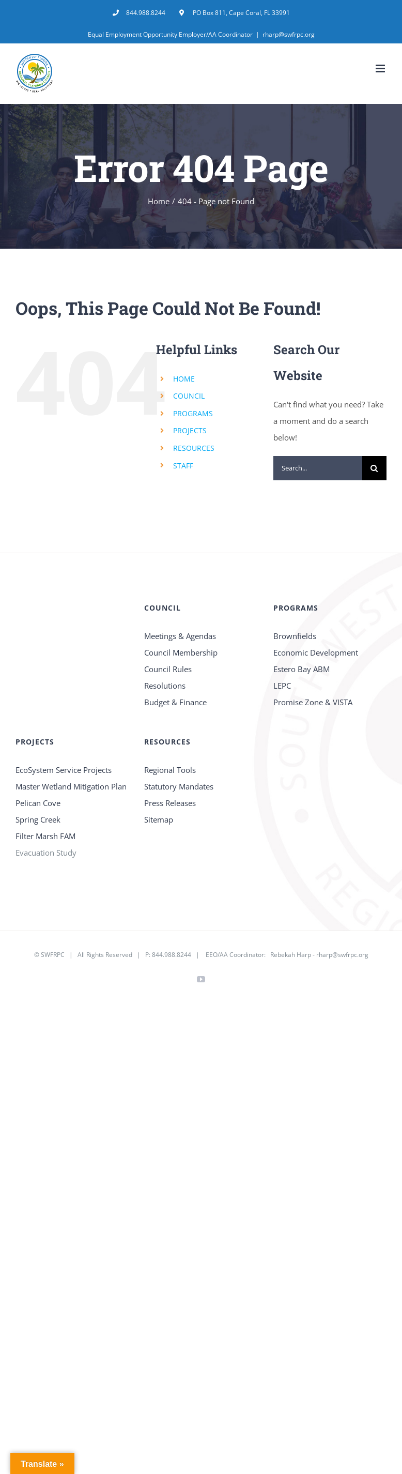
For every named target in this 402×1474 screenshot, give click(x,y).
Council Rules (168, 669)
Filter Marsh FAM (45, 836)
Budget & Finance (175, 702)
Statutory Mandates (178, 786)
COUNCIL (189, 396)
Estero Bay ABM (301, 669)
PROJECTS (190, 430)
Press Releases (170, 803)
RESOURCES (193, 448)
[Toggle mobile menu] (381, 68)
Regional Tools (170, 770)
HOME (184, 379)
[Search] (374, 468)
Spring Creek (38, 819)
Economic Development (315, 652)
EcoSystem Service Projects (64, 770)
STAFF (183, 465)
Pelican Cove (38, 803)
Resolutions (164, 685)
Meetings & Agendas (180, 636)
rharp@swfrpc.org (288, 34)
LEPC (282, 685)
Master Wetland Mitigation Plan (71, 786)
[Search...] (317, 468)
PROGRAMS (193, 413)
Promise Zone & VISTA (312, 702)
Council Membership (181, 652)
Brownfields (294, 636)
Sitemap (158, 819)
